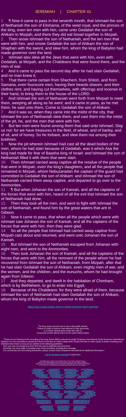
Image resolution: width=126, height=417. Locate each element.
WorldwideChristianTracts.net (81, 403)
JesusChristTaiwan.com (39, 396)
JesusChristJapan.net (87, 382)
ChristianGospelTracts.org (44, 401)
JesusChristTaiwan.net (41, 385)
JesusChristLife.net (89, 381)
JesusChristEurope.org (70, 369)
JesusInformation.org (57, 377)
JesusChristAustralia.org (72, 374)
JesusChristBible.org (55, 376)
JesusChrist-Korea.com (74, 393)
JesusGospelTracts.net (80, 407)
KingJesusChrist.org (63, 410)
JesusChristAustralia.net (72, 385)
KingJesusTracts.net (78, 408)
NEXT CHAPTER (90, 307)
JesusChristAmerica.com (52, 392)
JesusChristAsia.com (54, 391)
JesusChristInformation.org (71, 370)
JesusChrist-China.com (89, 395)
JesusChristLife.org (44, 377)
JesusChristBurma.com (37, 393)
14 (3, 230)
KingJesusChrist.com (48, 410)
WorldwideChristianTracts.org (81, 401)
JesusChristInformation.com (71, 392)
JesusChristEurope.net (70, 380)
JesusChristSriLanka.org (87, 373)
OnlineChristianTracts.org (62, 401)
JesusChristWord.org (41, 376)
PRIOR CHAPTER (73, 307)
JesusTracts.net (70, 388)
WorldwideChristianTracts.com (81, 400)
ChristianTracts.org (82, 377)
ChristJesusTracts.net (79, 406)
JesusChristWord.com (42, 397)
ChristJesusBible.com (84, 397)
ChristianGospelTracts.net (44, 403)
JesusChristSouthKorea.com (55, 393)
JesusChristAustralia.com (86, 396)
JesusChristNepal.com (36, 395)
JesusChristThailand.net (56, 385)
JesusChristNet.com (90, 392)
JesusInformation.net (57, 388)
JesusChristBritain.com (87, 391)
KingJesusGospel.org (84, 376)
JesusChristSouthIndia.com (54, 395)
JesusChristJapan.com (70, 396)
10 (3, 162)
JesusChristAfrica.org (38, 372)
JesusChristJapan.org (87, 372)
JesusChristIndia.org (53, 373)
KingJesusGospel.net (84, 387)
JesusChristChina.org (55, 372)
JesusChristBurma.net (70, 384)
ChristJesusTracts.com (47, 406)
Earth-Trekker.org (86, 374)
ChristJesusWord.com (70, 397)
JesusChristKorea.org (71, 372)
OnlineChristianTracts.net (62, 403)
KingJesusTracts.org (63, 408)
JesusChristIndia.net (54, 384)
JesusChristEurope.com (70, 391)
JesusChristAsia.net (54, 380)
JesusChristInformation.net (71, 381)
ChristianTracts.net (82, 388)
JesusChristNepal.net (38, 384)
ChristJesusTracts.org (63, 406)
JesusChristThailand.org (56, 374)
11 (3, 189)
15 (3, 244)
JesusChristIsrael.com (38, 391)
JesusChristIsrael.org (39, 369)
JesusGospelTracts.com (46, 407)
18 (3, 290)
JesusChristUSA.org (37, 370)
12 (3, 203)
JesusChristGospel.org (69, 376)
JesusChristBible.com (56, 397)
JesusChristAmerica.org (52, 370)
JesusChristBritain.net (87, 380)
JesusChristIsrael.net (39, 380)
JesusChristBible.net (55, 387)
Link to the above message (57, 355)
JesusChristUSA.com (36, 392)
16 (3, 253)
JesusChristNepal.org (38, 373)
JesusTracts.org (70, 377)
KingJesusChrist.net (78, 410)
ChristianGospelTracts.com (43, 400)
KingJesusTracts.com (48, 408)
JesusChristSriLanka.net (87, 384)
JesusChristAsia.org (54, 369)
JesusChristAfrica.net (38, 382)
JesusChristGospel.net (69, 387)
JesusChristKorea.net (71, 382)
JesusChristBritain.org (87, 369)
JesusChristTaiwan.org (41, 374)
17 (3, 281)
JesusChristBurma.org (70, 373)
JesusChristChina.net (55, 382)
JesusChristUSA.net (37, 381)
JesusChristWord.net (41, 387)
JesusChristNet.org (89, 370)
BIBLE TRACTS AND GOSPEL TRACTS (45, 307)
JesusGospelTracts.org (63, 407)
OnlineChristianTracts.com (62, 400)
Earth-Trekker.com (90, 393)
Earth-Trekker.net (86, 385)
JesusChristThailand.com (55, 396)
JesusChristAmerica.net (52, 381)
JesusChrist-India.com (72, 395)
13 (3, 217)
